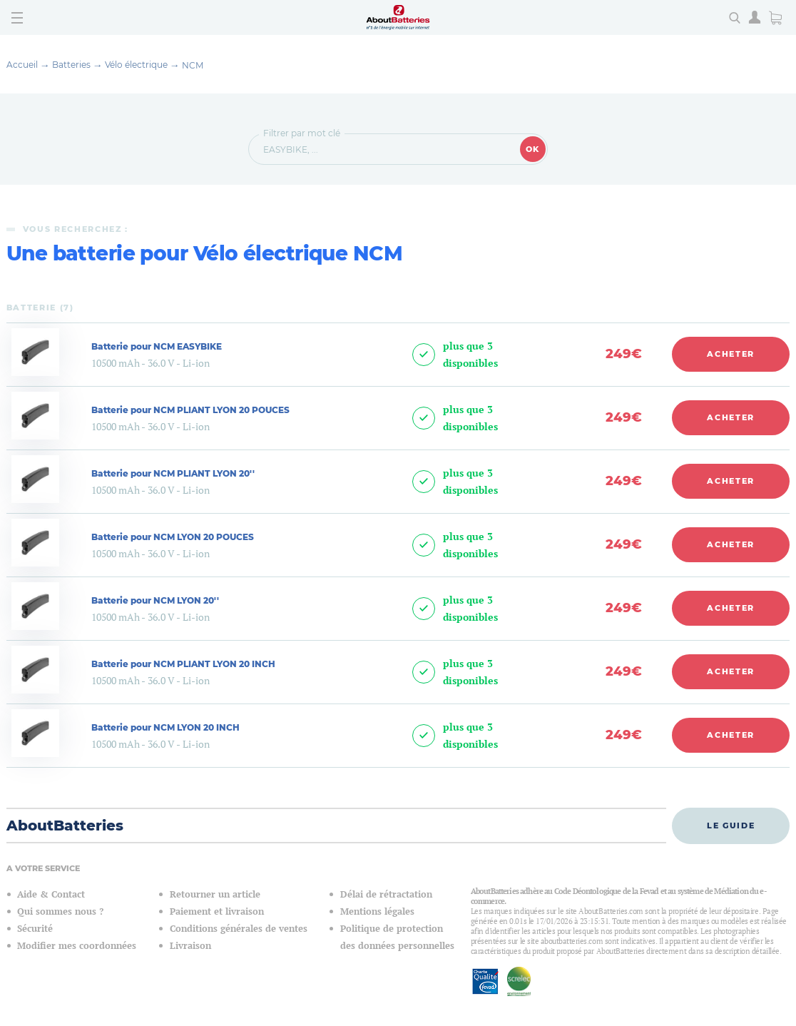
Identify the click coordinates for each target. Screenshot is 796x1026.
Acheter (731, 354)
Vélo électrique (136, 64)
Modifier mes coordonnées (76, 946)
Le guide (731, 826)
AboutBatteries (64, 825)
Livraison (190, 946)
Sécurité (35, 929)
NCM (192, 65)
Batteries (71, 64)
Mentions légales (377, 911)
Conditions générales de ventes (238, 929)
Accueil (22, 64)
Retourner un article (215, 894)
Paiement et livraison (217, 911)
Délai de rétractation (386, 894)
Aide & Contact (51, 894)
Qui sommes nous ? (60, 911)
